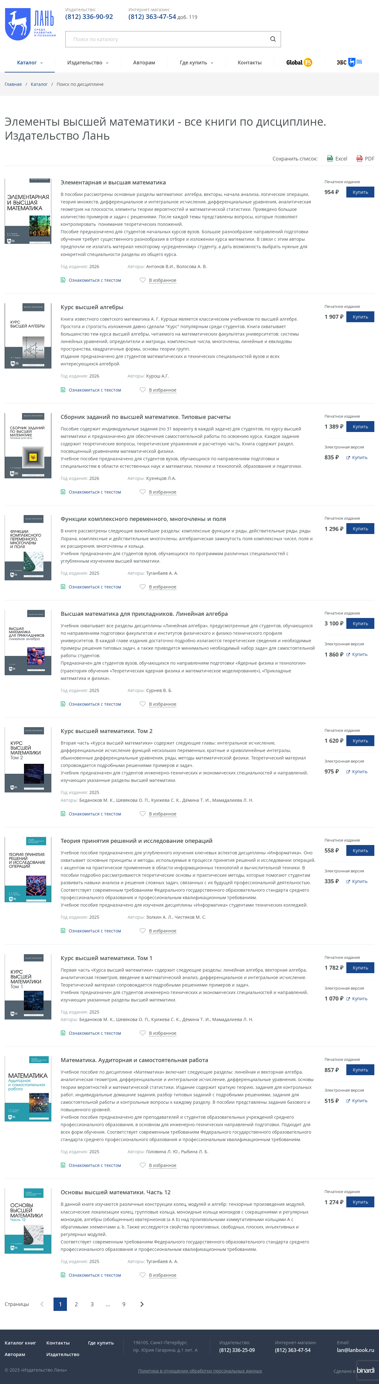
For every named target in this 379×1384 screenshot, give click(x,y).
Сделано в (354, 1371)
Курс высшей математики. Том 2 (106, 731)
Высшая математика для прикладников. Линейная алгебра (144, 613)
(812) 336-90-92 (89, 16)
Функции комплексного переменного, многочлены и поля (143, 518)
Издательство (85, 62)
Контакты (250, 62)
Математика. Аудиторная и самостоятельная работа (134, 1060)
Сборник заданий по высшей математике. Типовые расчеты (146, 416)
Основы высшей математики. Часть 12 (116, 1192)
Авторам (144, 62)
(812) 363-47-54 (152, 16)
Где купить (194, 62)
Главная (13, 84)
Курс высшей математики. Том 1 (106, 958)
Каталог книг (20, 1343)
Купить (360, 192)
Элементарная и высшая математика (113, 182)
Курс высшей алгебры (92, 307)
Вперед (142, 1304)
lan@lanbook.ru (355, 1350)
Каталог (27, 62)
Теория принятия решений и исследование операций (137, 840)
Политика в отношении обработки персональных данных (200, 1371)
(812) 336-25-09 (237, 1350)
